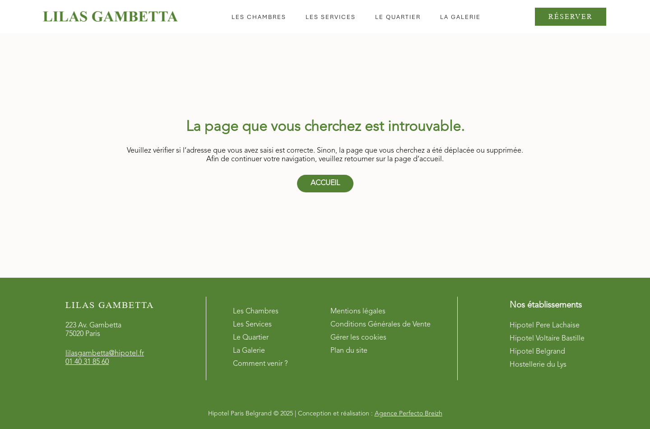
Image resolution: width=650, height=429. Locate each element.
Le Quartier (251, 337)
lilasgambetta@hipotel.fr (104, 353)
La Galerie (249, 350)
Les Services (252, 324)
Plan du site (348, 350)
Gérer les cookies (358, 337)
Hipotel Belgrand (537, 351)
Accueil (325, 183)
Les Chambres (256, 311)
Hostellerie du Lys (538, 364)
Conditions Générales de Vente (380, 324)
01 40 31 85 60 (87, 362)
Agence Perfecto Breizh (408, 413)
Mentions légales (357, 311)
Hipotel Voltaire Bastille (547, 338)
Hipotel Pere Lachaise (545, 325)
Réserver (570, 16)
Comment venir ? (260, 364)
